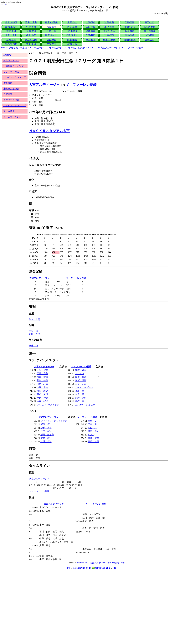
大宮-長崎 (51, 27)
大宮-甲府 (51, 44)
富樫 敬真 (93, 438)
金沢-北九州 (11, 35)
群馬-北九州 (31, 22)
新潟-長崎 (72, 44)
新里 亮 (92, 427)
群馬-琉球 (109, 35)
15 (106, 568)
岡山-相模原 (149, 31)
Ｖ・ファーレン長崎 (81, 84)
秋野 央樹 (80, 398)
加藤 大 (79, 391)
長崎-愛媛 (129, 35)
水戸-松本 (72, 22)
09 (87, 568)
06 (77, 568)
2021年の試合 (36, 47)
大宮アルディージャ (44, 84)
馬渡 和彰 (42, 373)
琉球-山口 (149, 39)
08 (84, 568)
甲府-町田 (31, 27)
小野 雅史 (42, 387)
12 (96, 568)
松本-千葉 (51, 31)
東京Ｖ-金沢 (109, 31)
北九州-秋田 (149, 27)
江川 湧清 (80, 380)
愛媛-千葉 (51, 39)
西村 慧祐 (42, 377)
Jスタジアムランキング (14, 105)
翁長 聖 (44, 424)
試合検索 (13, 47)
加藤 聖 (92, 424)
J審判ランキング (11, 88)
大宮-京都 (72, 27)
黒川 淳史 (42, 391)
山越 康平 (46, 427)
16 (109, 568)
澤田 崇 (79, 401)
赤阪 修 (33, 331)
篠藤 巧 (33, 345)
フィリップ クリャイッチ (53, 421)
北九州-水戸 (11, 44)
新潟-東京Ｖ (11, 27)
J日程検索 (7, 94)
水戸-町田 (109, 27)
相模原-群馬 (129, 39)
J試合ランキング (11, 60)
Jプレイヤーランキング (14, 77)
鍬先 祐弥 (80, 377)
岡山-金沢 (72, 39)
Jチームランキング (12, 117)
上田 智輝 (42, 370)
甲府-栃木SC (51, 35)
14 (102, 568)
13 (99, 568)
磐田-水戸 (11, 39)
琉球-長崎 (90, 31)
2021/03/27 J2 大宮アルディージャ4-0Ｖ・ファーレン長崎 (115, 47)
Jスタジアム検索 (11, 100)
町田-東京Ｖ (72, 35)
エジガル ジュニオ (85, 405)
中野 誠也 (42, 401)
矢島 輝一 (46, 438)
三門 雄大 (46, 431)
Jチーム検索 (9, 111)
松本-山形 (31, 35)
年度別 (23, 47)
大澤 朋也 (46, 441)
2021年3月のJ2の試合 (74, 47)
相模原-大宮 (129, 27)
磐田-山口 (149, 22)
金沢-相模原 (11, 22)
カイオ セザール (84, 387)
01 (68, 568)
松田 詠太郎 (47, 434)
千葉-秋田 (90, 35)
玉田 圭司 (93, 441)
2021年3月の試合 (53, 47)
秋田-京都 (109, 22)
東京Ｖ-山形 (31, 39)
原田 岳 (92, 421)
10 (90, 568)
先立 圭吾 (34, 319)
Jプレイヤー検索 (11, 72)
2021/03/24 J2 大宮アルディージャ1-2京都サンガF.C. (102, 562)
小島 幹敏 (42, 398)
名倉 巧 (79, 394)
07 (81, 568)
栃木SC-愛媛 (51, 22)
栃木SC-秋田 (109, 39)
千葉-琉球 (129, 22)
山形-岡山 (90, 22)
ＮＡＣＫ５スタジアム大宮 (49, 131)
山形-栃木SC (72, 31)
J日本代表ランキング (13, 66)
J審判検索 (7, 83)
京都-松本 (90, 39)
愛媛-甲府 (11, 31)
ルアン (91, 434)
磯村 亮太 (93, 431)
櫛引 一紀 (42, 380)
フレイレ (79, 373)
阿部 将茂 (34, 334)
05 (74, 568)
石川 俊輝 (42, 394)
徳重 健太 (80, 370)
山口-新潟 (149, 35)
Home (4, 4)
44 (115, 568)
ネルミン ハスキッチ (48, 405)
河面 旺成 (42, 384)
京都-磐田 (31, 31)
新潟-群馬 (129, 31)
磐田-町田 (31, 44)
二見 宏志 (80, 384)
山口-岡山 (90, 27)
